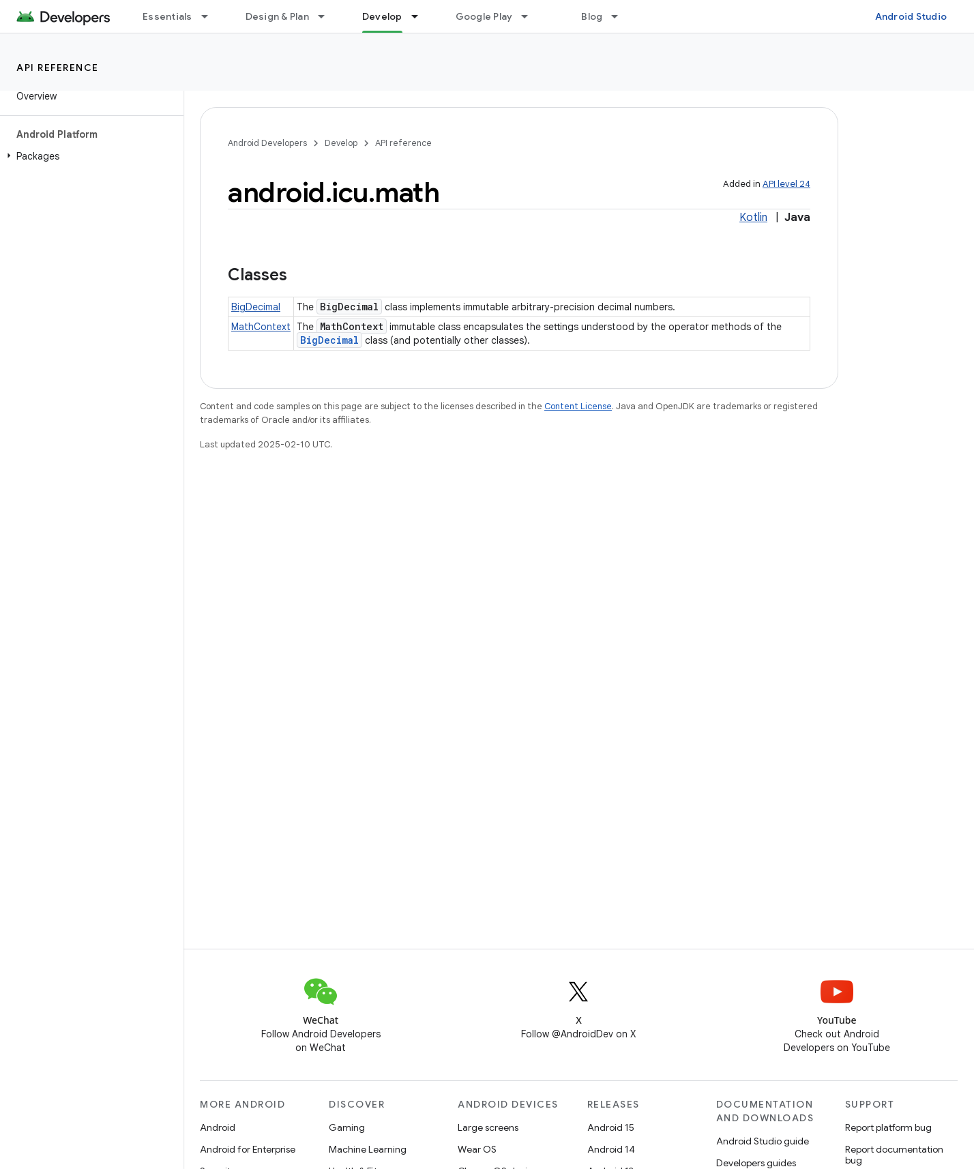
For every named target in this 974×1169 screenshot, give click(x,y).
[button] (89, 156)
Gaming (347, 1127)
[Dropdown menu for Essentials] (210, 16)
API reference (57, 67)
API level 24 (786, 184)
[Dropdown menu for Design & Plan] (327, 16)
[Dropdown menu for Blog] (620, 16)
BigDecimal (255, 307)
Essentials (167, 16)
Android (217, 1127)
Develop (341, 143)
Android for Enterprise (247, 1149)
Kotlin (753, 217)
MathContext (261, 327)
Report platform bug (888, 1127)
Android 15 (610, 1127)
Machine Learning (368, 1149)
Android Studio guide (762, 1141)
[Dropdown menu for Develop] (420, 16)
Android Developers (267, 143)
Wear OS (477, 1149)
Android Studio (911, 16)
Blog (591, 16)
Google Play (484, 16)
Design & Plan (277, 16)
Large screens (488, 1127)
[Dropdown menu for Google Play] (530, 16)
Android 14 (611, 1149)
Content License (578, 406)
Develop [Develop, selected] (382, 16)
